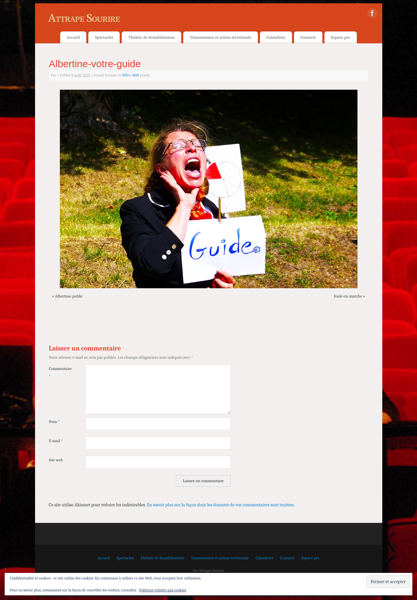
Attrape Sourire (84, 18)
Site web (56, 460)
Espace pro (340, 37)
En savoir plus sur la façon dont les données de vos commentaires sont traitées (220, 505)
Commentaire (58, 372)
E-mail (56, 440)
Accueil (73, 37)
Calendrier (276, 37)
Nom (54, 421)
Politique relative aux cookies (162, 590)
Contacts (308, 37)
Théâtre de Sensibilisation (151, 37)
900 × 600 (130, 75)
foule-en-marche (348, 296)
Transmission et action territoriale (220, 37)
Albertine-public (69, 296)
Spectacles (104, 37)
